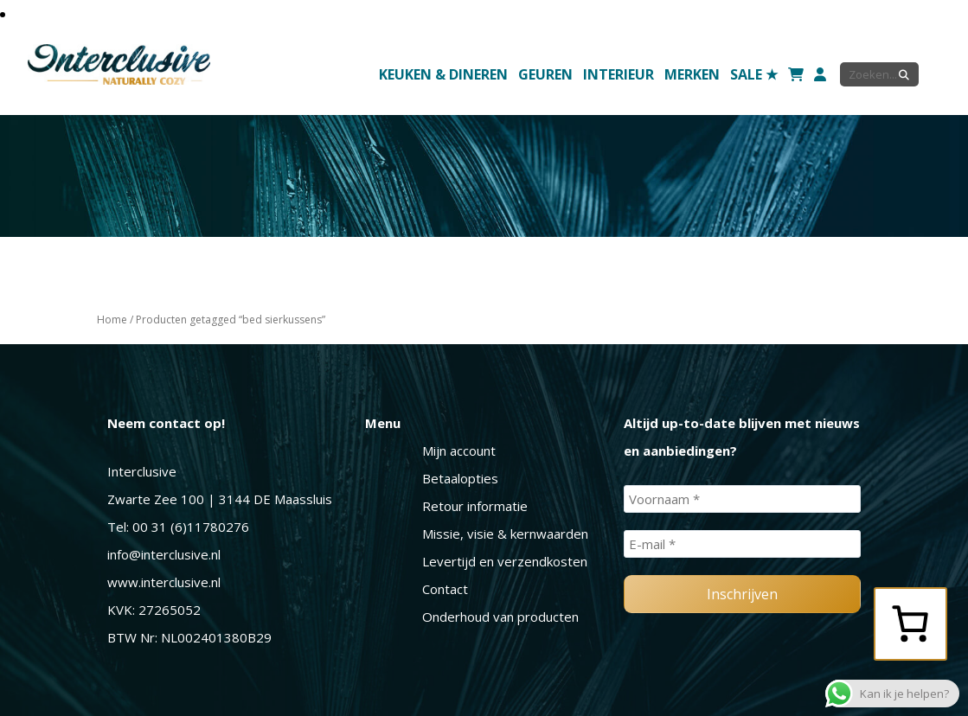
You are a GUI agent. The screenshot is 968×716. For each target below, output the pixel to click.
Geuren (545, 74)
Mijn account (459, 450)
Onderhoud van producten (500, 616)
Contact (445, 589)
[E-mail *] (742, 544)
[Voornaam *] (742, 499)
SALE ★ (754, 74)
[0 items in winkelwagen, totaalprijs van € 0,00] (910, 623)
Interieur (618, 74)
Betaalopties (460, 478)
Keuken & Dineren (443, 74)
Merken (692, 74)
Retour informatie (475, 506)
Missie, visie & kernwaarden (505, 533)
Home (112, 319)
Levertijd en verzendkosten (504, 561)
